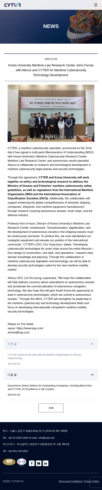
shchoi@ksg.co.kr (19, 332)
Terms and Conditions (70, 481)
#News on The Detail (21, 324)
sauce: (12, 328)
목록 (51, 408)
